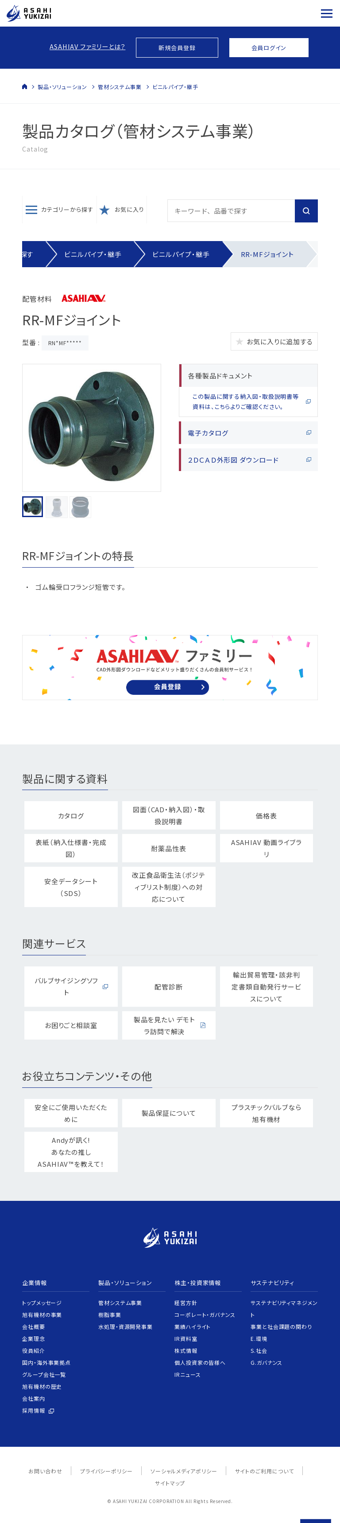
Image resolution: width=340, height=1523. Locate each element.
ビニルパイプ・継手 (175, 86)
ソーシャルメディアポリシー (184, 1471)
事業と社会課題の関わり (281, 1326)
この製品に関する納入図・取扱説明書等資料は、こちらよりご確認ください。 (246, 401)
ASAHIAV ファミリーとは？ (87, 46)
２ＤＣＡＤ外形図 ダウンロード (233, 459)
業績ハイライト (192, 1326)
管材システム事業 (120, 86)
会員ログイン (268, 47)
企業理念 (33, 1338)
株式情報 (185, 1350)
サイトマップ (170, 1483)
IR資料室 (185, 1338)
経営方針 (185, 1302)
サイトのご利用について (264, 1471)
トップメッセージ (42, 1302)
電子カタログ (208, 432)
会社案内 (33, 1398)
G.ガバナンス (266, 1362)
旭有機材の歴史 (42, 1386)
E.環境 (259, 1338)
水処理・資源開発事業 (125, 1326)
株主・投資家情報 (197, 1282)
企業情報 (34, 1282)
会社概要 (33, 1326)
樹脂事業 (109, 1314)
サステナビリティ (272, 1282)
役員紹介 (33, 1350)
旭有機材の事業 (42, 1314)
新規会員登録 (176, 47)
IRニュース (187, 1374)
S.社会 (259, 1350)
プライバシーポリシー (106, 1471)
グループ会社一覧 (44, 1374)
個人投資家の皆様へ (200, 1362)
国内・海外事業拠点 (46, 1362)
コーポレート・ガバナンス (205, 1314)
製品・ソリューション (62, 86)
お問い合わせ (45, 1471)
